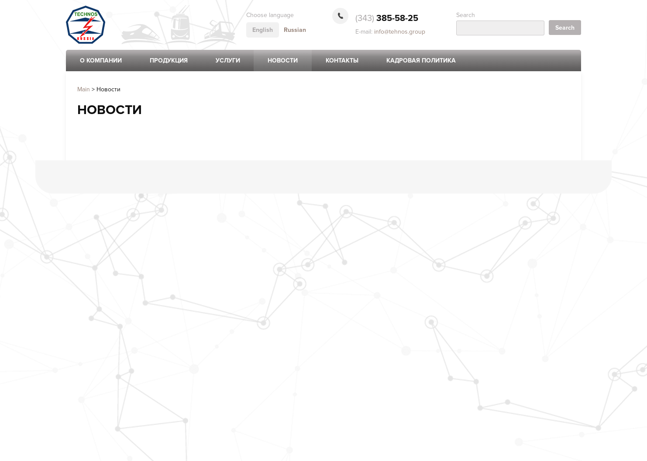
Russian (295, 30)
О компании (101, 60)
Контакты (342, 60)
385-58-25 (386, 18)
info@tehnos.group (399, 31)
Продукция (169, 60)
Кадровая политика (421, 60)
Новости (283, 60)
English (262, 30)
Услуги (228, 60)
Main (83, 89)
